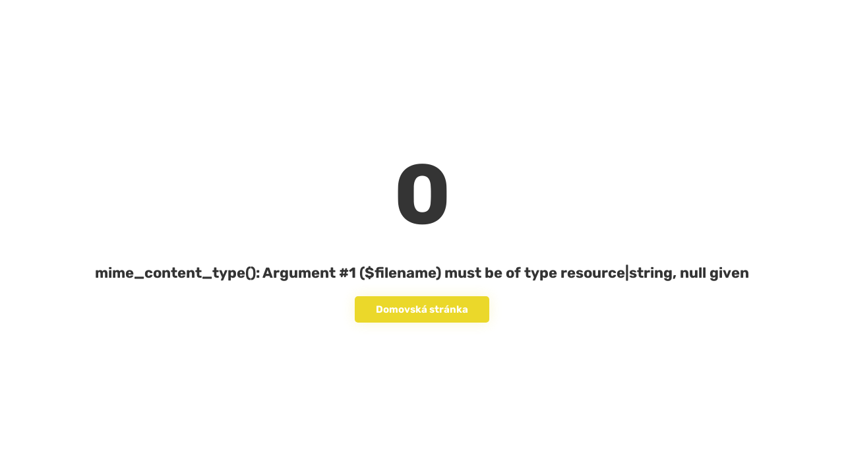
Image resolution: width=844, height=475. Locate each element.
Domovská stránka (422, 309)
